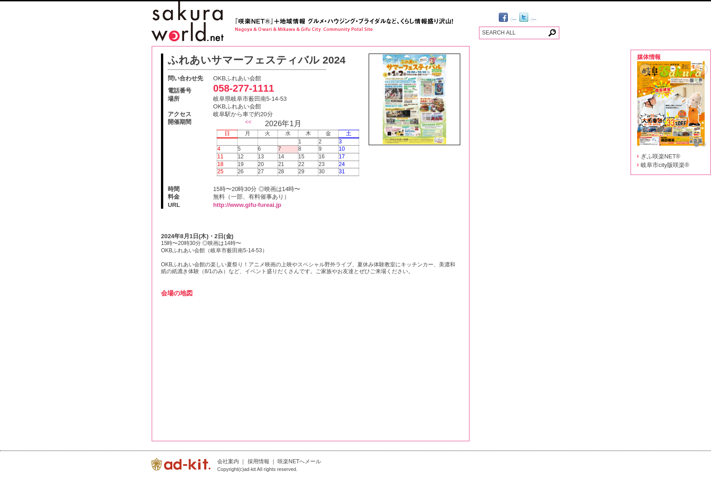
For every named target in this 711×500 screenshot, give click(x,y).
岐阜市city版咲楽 (665, 165)
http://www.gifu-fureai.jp (247, 204)
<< (248, 122)
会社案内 (228, 461)
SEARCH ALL (499, 32)
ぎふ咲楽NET (660, 156)
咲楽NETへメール (299, 461)
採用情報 (258, 461)
